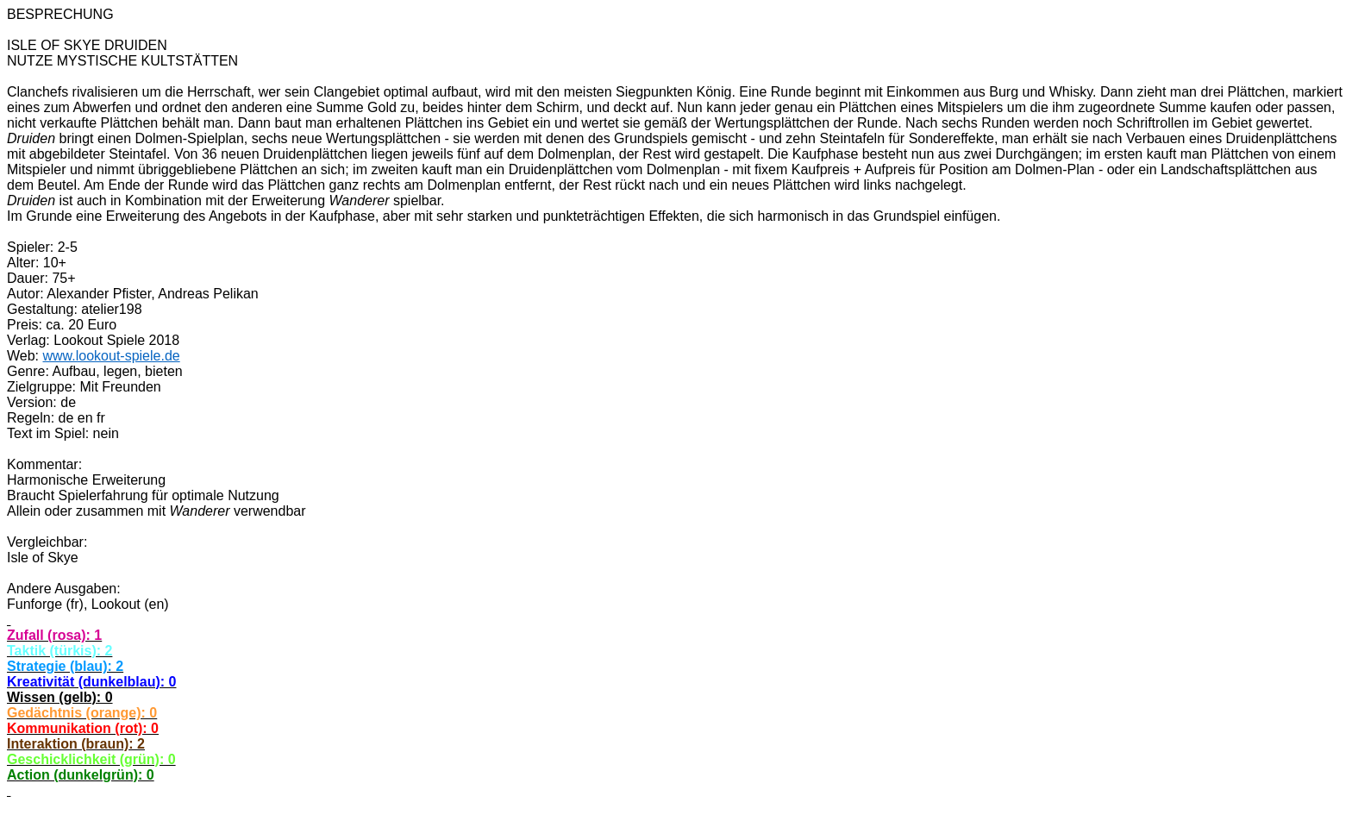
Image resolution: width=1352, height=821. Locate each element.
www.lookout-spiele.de (111, 355)
